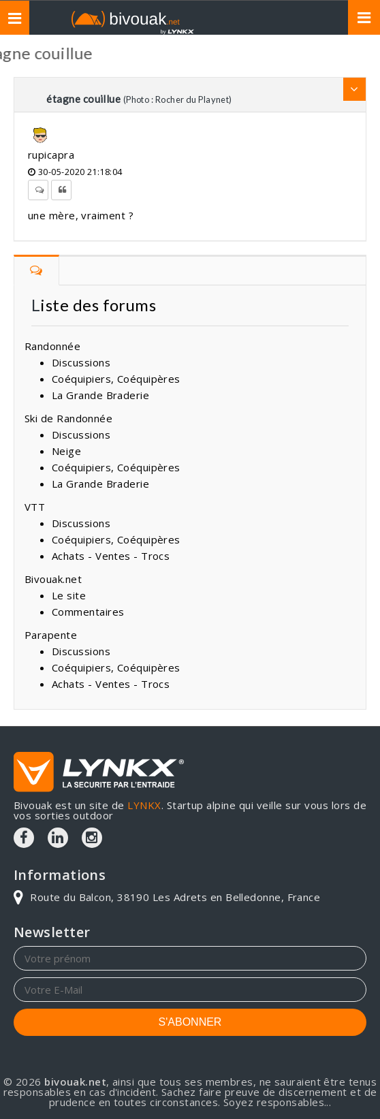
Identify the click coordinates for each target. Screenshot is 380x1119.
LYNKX (144, 805)
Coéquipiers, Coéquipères (116, 378)
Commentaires (88, 611)
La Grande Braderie (100, 395)
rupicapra (51, 154)
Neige (66, 451)
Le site (69, 595)
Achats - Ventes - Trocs (111, 556)
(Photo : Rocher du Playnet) (177, 99)
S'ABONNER (190, 1022)
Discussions (81, 362)
